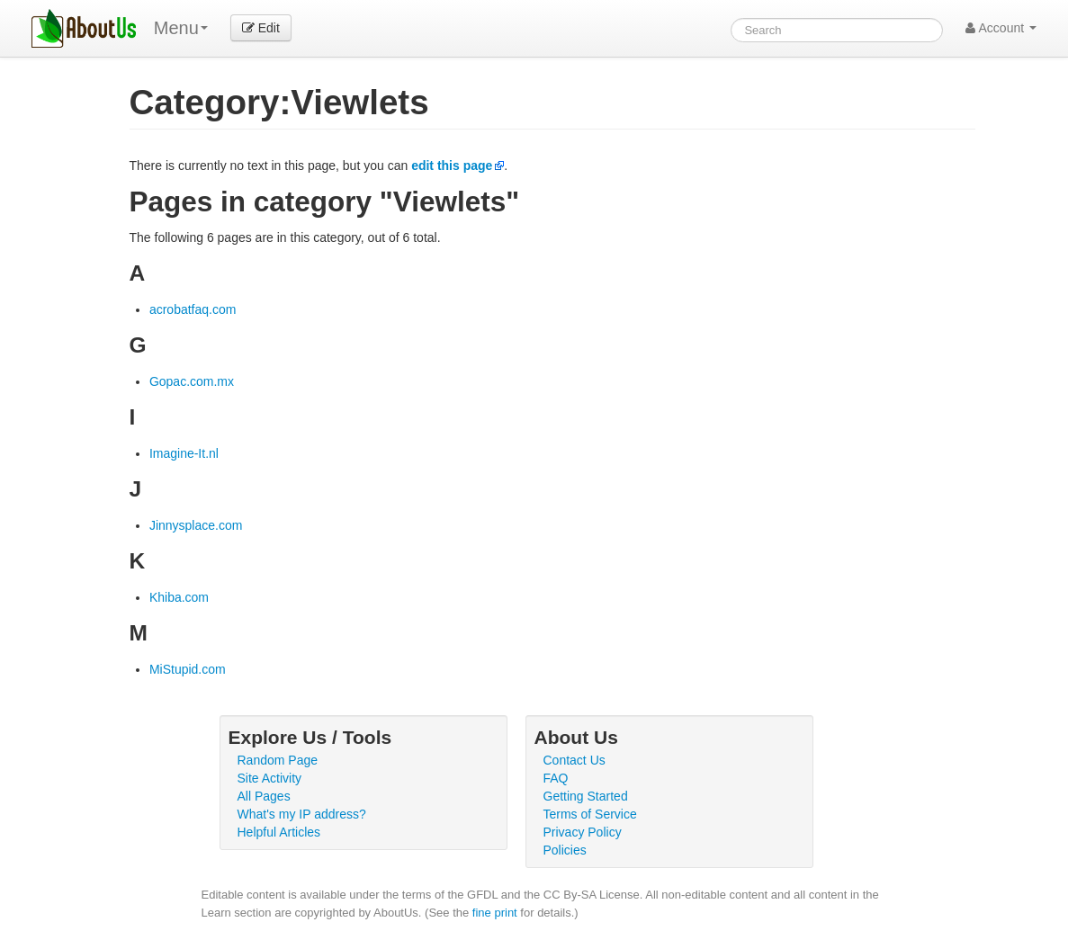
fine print (494, 912)
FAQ (556, 778)
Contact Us (574, 760)
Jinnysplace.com (196, 525)
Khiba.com (179, 597)
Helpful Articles (279, 832)
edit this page (451, 165)
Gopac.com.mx (191, 381)
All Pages (264, 796)
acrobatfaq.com (193, 309)
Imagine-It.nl (184, 453)
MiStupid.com (187, 669)
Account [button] (1001, 28)
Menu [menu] (181, 28)
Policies (565, 850)
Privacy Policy (582, 832)
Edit (261, 28)
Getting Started (585, 796)
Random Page (278, 760)
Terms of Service (590, 814)
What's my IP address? (302, 814)
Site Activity (270, 778)
